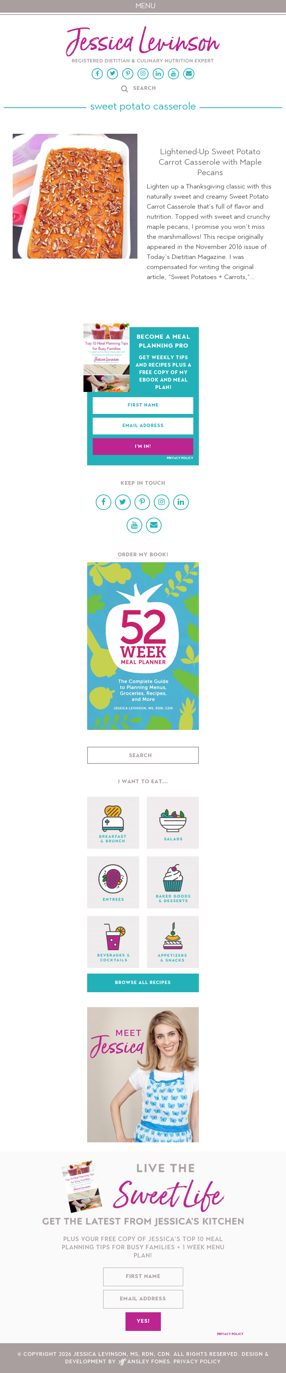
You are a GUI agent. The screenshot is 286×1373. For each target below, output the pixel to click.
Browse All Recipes (143, 983)
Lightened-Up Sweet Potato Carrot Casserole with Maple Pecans (210, 162)
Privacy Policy (180, 458)
